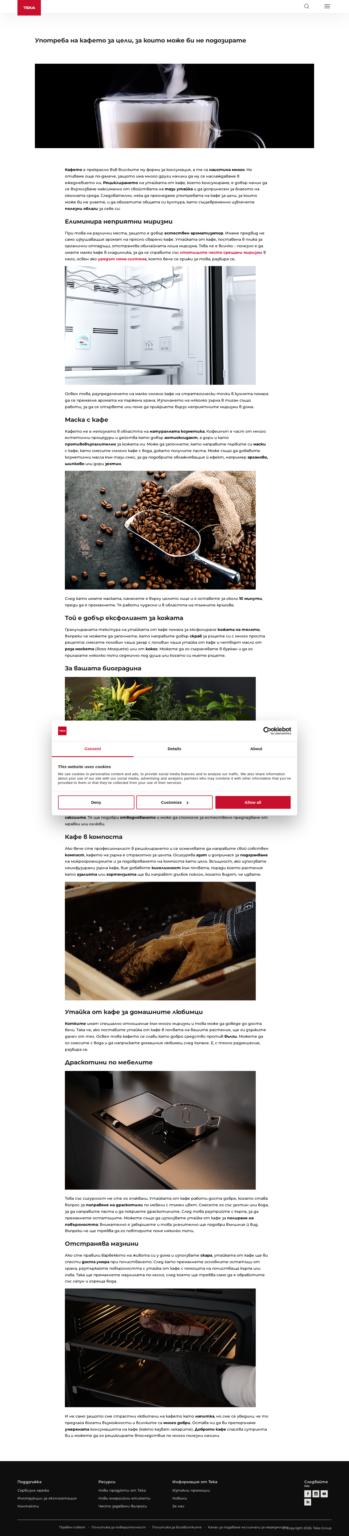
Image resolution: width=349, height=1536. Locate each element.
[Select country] (316, 6)
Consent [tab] (93, 749)
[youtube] (324, 1493)
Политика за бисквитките (177, 1527)
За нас (178, 1506)
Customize (174, 802)
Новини (179, 1498)
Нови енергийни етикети (124, 1498)
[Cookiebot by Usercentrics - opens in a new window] (267, 731)
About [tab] (256, 749)
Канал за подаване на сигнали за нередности (248, 1527)
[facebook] (307, 1493)
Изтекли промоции (191, 1490)
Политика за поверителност (119, 1527)
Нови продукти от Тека (122, 1490)
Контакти (28, 1506)
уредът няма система (122, 258)
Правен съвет (72, 1527)
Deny (96, 802)
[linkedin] (307, 1501)
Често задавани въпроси (122, 1506)
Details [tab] (174, 749)
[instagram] (315, 1493)
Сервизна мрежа (33, 1490)
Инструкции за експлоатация (47, 1498)
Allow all (253, 802)
